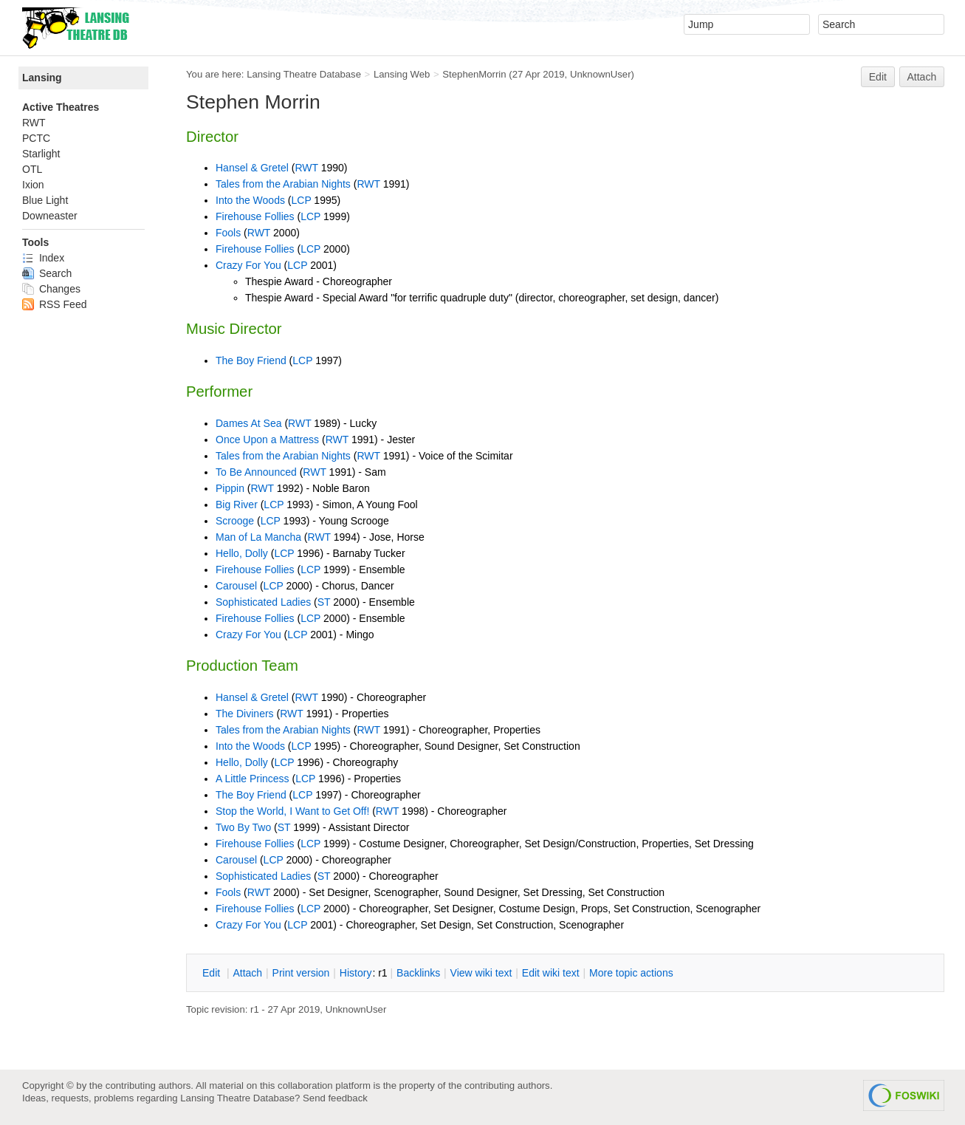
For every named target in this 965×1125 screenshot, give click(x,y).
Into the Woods (250, 200)
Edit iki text (551, 973)
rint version (301, 973)
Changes (51, 289)
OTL (32, 169)
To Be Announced (256, 472)
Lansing (42, 77)
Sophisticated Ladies (263, 602)
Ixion (33, 185)
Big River (237, 504)
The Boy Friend (251, 360)
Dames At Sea (249, 423)
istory (356, 973)
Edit (878, 77)
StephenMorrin (474, 74)
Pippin (230, 488)
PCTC (36, 138)
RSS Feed (54, 304)
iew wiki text (481, 973)
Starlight (41, 154)
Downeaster (50, 216)
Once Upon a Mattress (267, 439)
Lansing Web (402, 74)
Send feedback (335, 1098)
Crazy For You (248, 265)
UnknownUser (600, 74)
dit (212, 973)
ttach (247, 973)
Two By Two (243, 827)
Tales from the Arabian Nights (283, 184)
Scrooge (235, 521)
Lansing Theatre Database (304, 74)
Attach (922, 77)
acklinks (418, 973)
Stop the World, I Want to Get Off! (292, 811)
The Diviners (245, 713)
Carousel (236, 586)
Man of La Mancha (258, 537)
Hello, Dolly (242, 553)
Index (43, 258)
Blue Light (45, 200)
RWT (306, 168)
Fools (228, 233)
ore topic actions (631, 973)
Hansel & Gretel (252, 168)
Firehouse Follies (255, 216)
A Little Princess (252, 778)
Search (47, 273)
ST (324, 602)
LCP (301, 200)
